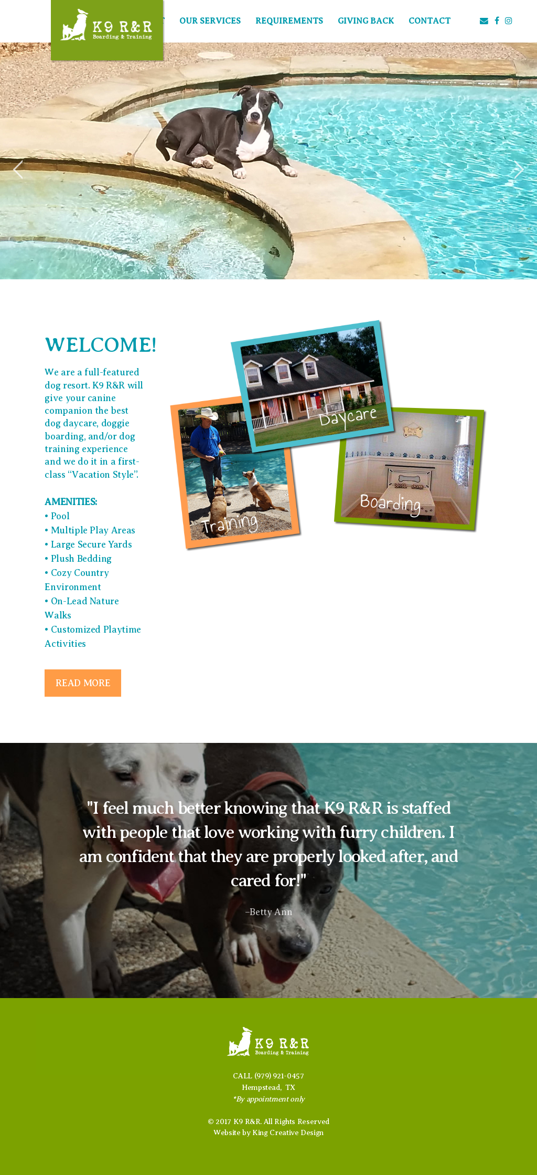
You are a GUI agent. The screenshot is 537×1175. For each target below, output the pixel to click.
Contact (429, 21)
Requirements (289, 21)
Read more (83, 683)
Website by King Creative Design (268, 1132)
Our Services (210, 21)
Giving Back (366, 21)
